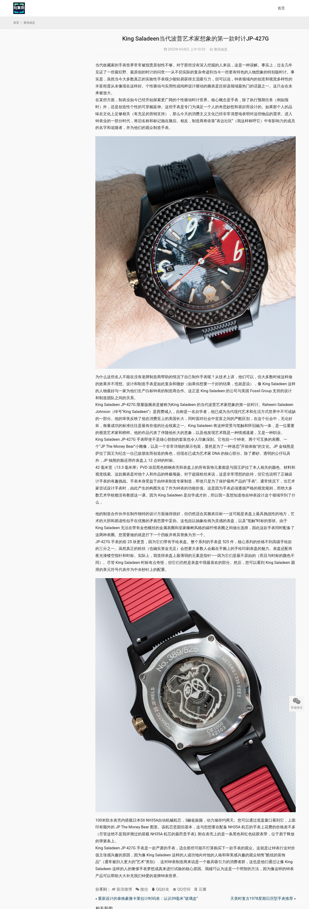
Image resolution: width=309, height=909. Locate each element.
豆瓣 (200, 889)
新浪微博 (122, 889)
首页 (281, 8)
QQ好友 (160, 889)
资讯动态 (220, 49)
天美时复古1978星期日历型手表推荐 (261, 898)
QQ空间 (181, 889)
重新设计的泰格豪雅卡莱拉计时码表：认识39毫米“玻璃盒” (148, 898)
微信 (141, 889)
